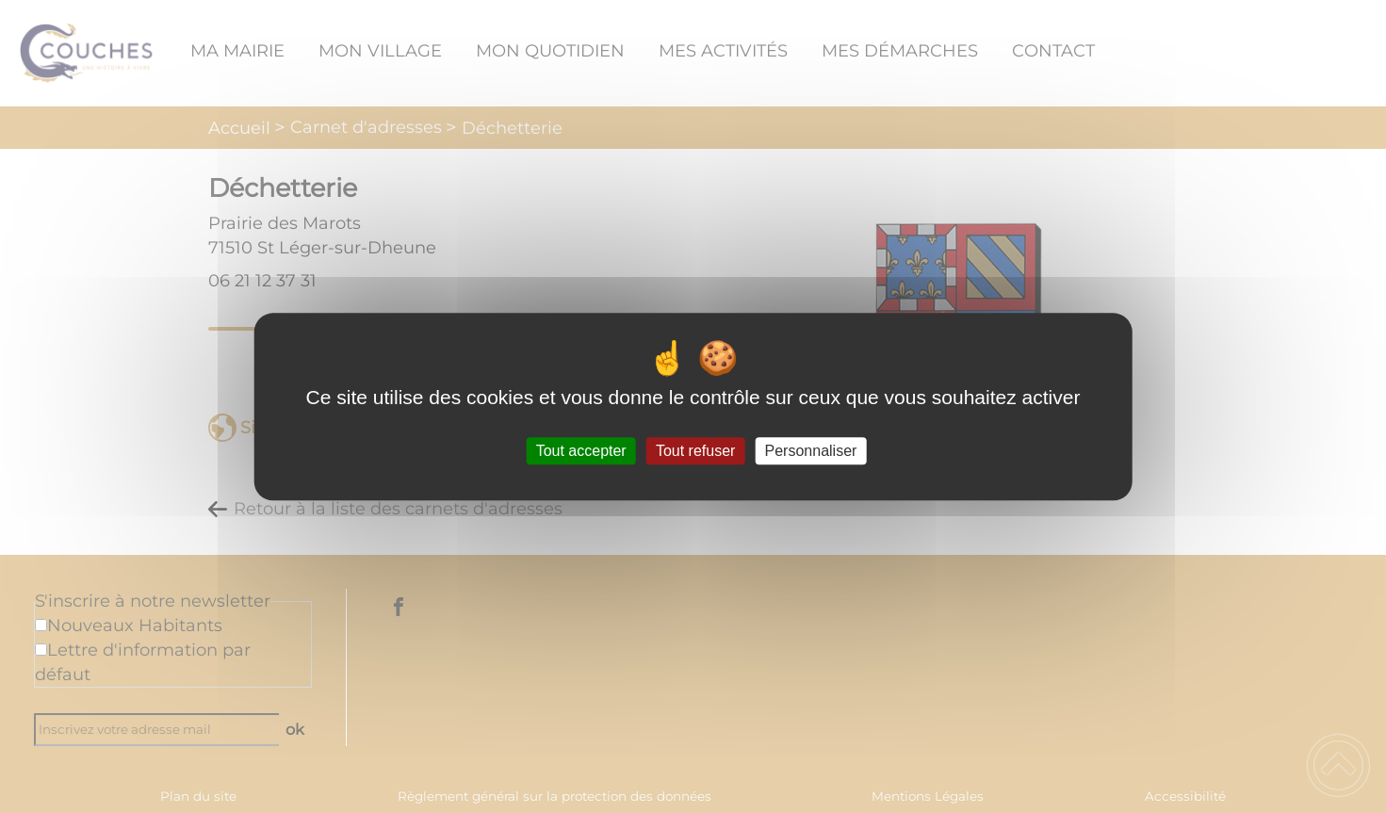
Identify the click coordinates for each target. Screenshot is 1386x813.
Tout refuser (695, 451)
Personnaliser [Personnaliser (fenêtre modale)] (811, 451)
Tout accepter (581, 451)
